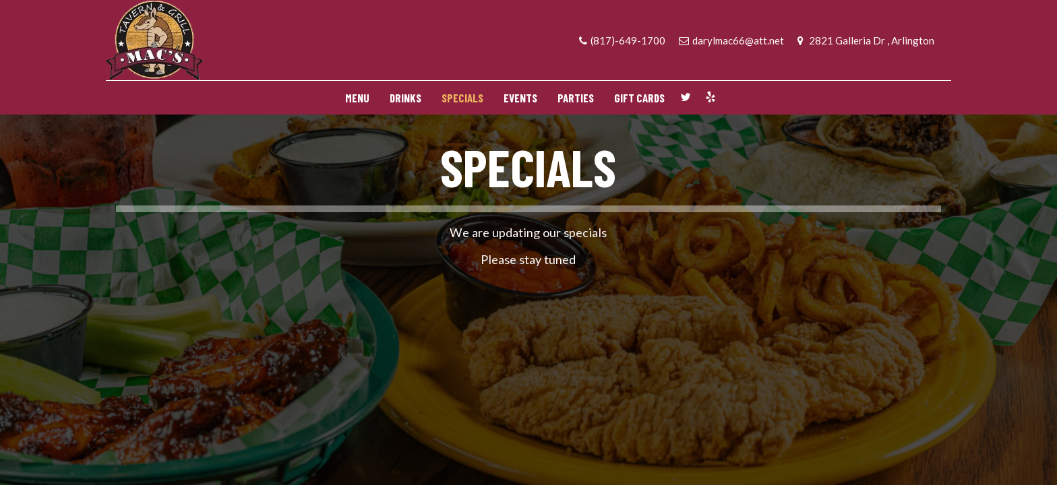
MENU (357, 97)
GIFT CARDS (639, 97)
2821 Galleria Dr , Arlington (865, 40)
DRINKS (405, 97)
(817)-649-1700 (622, 40)
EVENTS (520, 97)
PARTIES (575, 97)
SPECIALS (462, 97)
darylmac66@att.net (731, 40)
